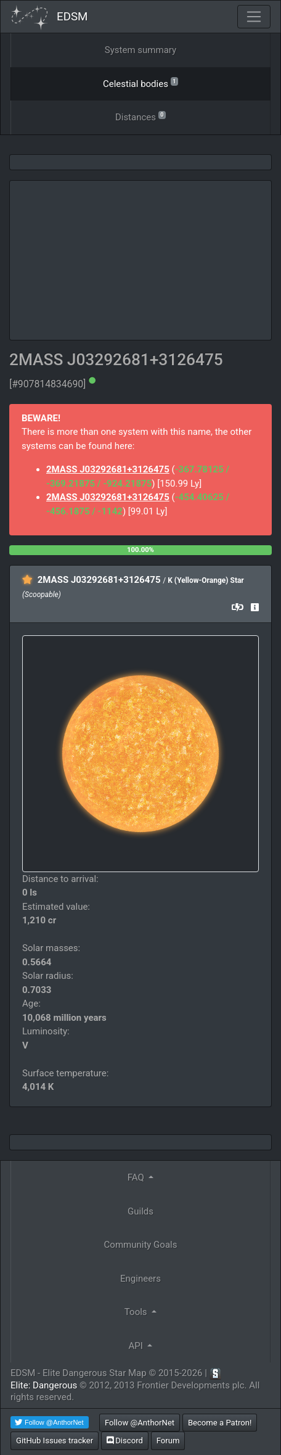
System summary (140, 50)
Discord (125, 1440)
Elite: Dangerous (43, 1385)
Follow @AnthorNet (139, 1422)
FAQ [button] (137, 1177)
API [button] (137, 1345)
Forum (168, 1440)
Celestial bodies (140, 82)
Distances (140, 116)
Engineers (140, 1278)
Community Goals (140, 1244)
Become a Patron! (220, 1422)
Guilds (140, 1211)
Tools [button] (136, 1311)
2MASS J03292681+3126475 (107, 469)
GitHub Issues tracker (54, 1440)
